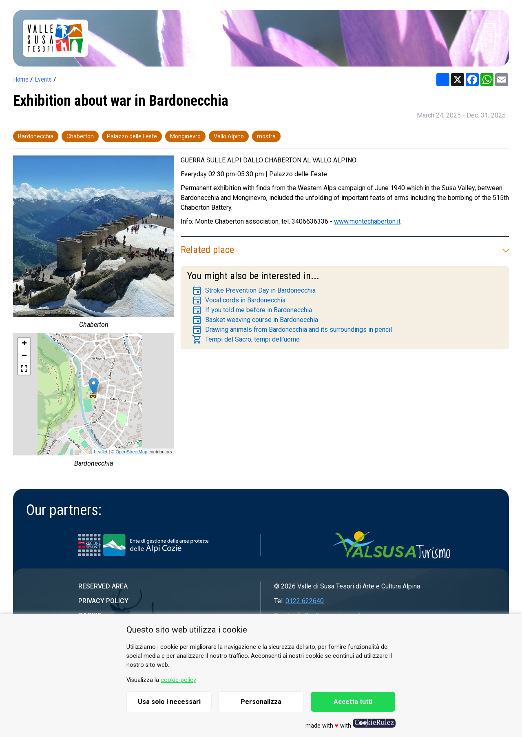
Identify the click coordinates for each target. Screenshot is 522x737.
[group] (93, 244)
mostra (266, 136)
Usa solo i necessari (169, 702)
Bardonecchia (35, 136)
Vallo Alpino (229, 136)
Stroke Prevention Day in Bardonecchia (254, 290)
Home (21, 79)
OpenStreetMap (131, 451)
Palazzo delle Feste (132, 136)
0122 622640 (304, 601)
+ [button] (24, 344)
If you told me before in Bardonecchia (252, 310)
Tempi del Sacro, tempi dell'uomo (246, 339)
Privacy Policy (103, 601)
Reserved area (103, 586)
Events (43, 79)
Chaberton (80, 136)
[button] (24, 368)
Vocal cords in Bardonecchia (238, 300)
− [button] (24, 356)
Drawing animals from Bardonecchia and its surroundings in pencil (292, 330)
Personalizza (261, 702)
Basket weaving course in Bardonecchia (255, 320)
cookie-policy (178, 680)
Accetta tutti (353, 702)
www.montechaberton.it (367, 221)
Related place (345, 249)
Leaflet (100, 451)
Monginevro (185, 136)
